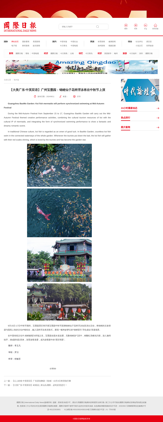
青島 (27, 53)
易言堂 (149, 41)
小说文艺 (139, 46)
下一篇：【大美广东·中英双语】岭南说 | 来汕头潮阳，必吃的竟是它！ (35, 385)
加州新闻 (101, 46)
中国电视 (74, 46)
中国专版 (63, 41)
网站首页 (15, 41)
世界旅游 (149, 46)
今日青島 (63, 53)
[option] (81, 67)
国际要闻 (25, 41)
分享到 (52, 369)
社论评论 (139, 41)
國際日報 (19, 53)
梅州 (116, 53)
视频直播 (112, 46)
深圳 (141, 53)
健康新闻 (112, 41)
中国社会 (74, 41)
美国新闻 (36, 41)
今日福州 (133, 53)
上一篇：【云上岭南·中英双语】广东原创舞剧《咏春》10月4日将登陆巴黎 (37, 381)
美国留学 (107, 53)
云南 (72, 53)
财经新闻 (25, 46)
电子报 (14, 46)
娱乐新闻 (36, 46)
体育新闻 (101, 41)
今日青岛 (63, 46)
